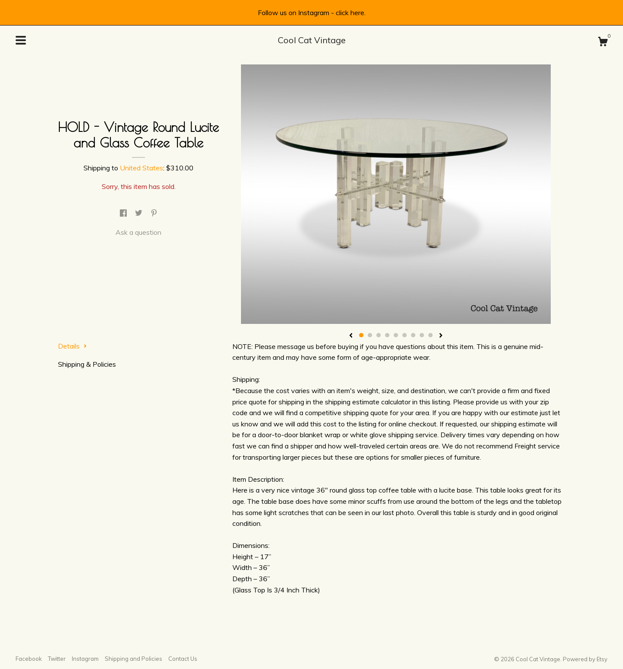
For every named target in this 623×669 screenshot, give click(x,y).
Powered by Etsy (585, 659)
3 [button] (378, 335)
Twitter (57, 658)
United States (141, 167)
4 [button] (387, 335)
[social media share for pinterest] (154, 213)
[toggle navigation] (21, 40)
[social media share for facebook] (124, 213)
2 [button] (370, 335)
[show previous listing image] (351, 336)
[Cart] (602, 42)
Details (72, 346)
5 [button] (396, 335)
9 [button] (430, 335)
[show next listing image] (441, 336)
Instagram (85, 658)
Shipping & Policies (87, 364)
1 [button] (361, 335)
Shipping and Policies (133, 658)
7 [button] (413, 335)
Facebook (29, 658)
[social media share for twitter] (139, 213)
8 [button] (422, 335)
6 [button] (404, 335)
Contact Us (182, 658)
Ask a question (138, 232)
